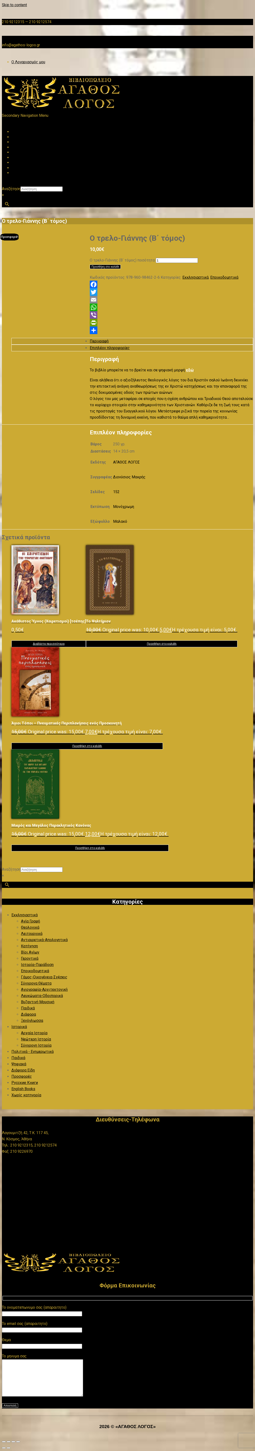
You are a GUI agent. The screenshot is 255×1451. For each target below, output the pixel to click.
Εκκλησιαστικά (195, 277)
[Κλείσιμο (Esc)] (18, 1449)
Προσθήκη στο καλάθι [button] (162, 643)
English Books (23, 1089)
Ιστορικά (19, 1026)
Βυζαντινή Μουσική (37, 1002)
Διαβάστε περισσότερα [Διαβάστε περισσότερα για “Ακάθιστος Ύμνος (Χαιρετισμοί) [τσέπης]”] (49, 643)
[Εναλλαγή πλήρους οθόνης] (8, 1449)
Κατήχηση (29, 946)
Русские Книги (24, 1082)
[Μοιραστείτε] (13, 1449)
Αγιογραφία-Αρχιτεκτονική (44, 989)
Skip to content (14, 5)
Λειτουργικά (31, 933)
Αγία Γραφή (30, 921)
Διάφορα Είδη (23, 1070)
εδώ (190, 370)
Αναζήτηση (11, 189)
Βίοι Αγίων (30, 952)
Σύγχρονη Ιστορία (36, 1045)
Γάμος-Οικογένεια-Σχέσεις (44, 977)
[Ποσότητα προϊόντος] (177, 260)
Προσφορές (21, 1076)
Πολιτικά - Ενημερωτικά (32, 1051)
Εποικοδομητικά (224, 277)
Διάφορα (28, 1014)
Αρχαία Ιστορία (34, 1033)
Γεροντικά (29, 958)
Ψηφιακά (18, 1064)
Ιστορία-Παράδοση (37, 964)
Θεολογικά (30, 927)
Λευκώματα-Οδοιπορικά (42, 995)
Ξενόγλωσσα (32, 1020)
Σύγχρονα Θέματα (36, 983)
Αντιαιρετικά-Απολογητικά (44, 940)
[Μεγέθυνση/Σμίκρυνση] (4, 1449)
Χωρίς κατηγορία (26, 1095)
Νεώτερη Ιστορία (36, 1039)
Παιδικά (28, 1008)
